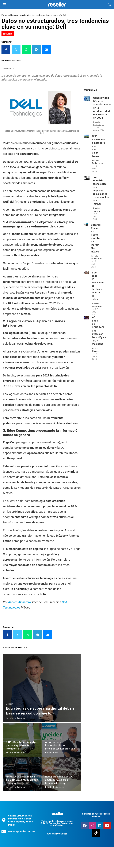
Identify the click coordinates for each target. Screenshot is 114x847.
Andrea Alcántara (19, 602)
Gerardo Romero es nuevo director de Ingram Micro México (96, 238)
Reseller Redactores (98, 123)
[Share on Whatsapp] (26, 49)
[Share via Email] (46, 49)
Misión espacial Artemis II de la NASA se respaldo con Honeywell (22, 779)
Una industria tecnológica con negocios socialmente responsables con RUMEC (101, 190)
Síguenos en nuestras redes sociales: (96, 814)
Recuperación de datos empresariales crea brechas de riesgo (59, 779)
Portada (5, 15)
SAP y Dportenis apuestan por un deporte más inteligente (21, 745)
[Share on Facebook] (5, 49)
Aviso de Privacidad (57, 833)
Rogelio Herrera (96, 209)
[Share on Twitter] (16, 49)
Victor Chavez (95, 349)
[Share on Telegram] (36, 49)
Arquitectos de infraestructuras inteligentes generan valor (61, 745)
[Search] (109, 4)
